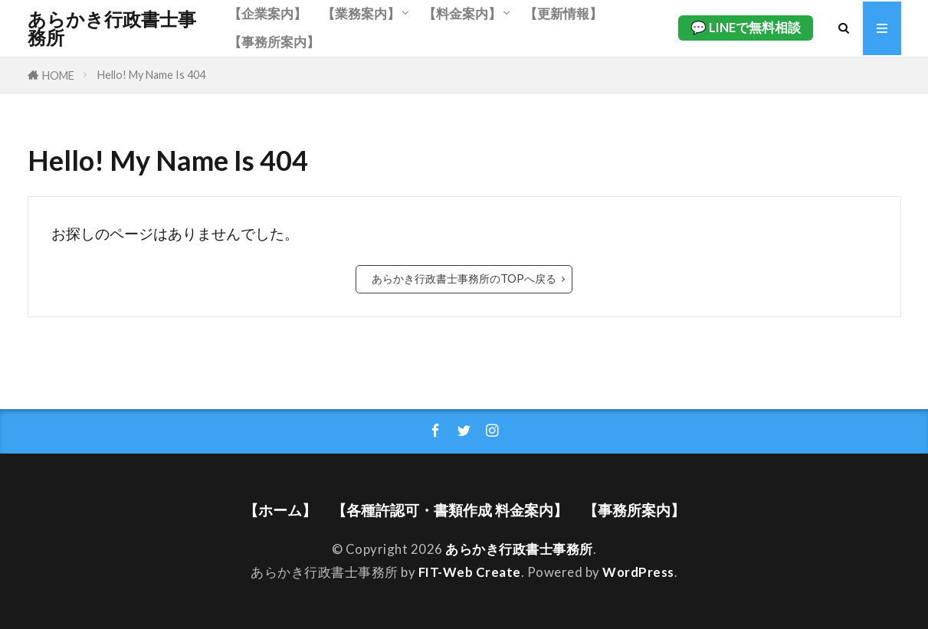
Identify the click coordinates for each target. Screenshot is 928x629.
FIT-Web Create (469, 572)
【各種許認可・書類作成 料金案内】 (450, 510)
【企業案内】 (267, 13)
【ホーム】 (280, 510)
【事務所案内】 (274, 42)
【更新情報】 (563, 13)
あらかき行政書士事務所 (112, 28)
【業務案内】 (361, 13)
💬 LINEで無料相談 (745, 27)
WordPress (638, 572)
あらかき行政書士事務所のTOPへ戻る (464, 278)
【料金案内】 (462, 13)
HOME (58, 75)
